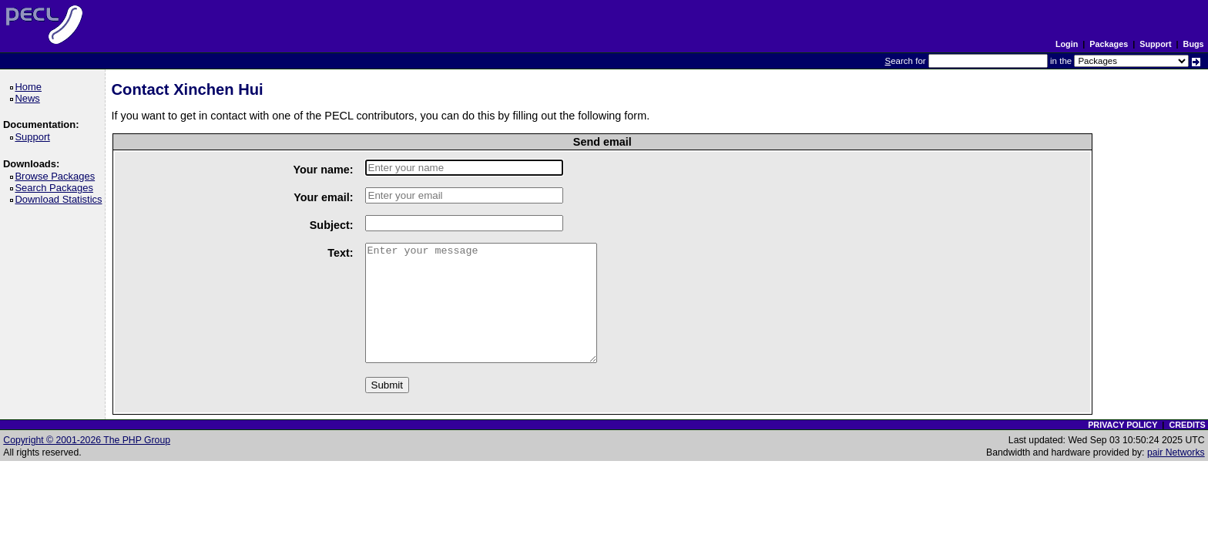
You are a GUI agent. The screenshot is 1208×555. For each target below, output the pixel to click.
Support (1155, 44)
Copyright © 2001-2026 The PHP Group (86, 440)
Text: (340, 253)
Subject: (332, 225)
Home (30, 86)
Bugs (1193, 44)
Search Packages (56, 187)
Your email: (323, 197)
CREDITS (1187, 424)
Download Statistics (60, 199)
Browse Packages (57, 176)
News (29, 98)
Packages (1108, 44)
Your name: (323, 169)
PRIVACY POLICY (1122, 424)
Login (1066, 44)
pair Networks (1176, 452)
